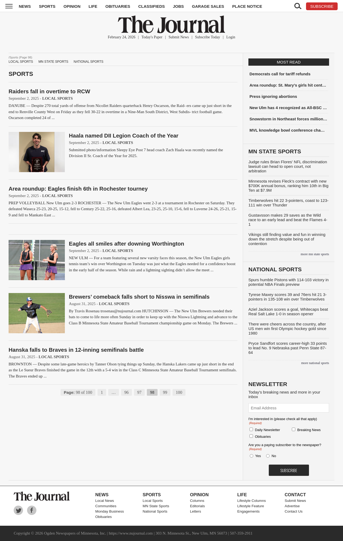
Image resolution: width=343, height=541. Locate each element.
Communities (106, 506)
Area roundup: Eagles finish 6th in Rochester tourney (78, 189)
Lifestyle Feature (250, 506)
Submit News (179, 37)
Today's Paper (151, 37)
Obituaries (117, 6)
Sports (47, 6)
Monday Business (109, 511)
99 (165, 392)
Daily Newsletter (267, 430)
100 (179, 392)
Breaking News (308, 430)
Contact (295, 494)
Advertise (292, 506)
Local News (104, 501)
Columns (197, 501)
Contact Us (294, 511)
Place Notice (247, 6)
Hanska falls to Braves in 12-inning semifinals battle (76, 350)
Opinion (72, 6)
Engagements (248, 511)
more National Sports (315, 363)
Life (93, 6)
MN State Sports (53, 62)
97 (139, 392)
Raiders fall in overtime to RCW (49, 91)
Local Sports (21, 62)
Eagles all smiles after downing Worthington (126, 243)
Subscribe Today (207, 37)
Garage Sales (208, 6)
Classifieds (151, 6)
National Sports (88, 62)
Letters (195, 511)
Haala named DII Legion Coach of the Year (123, 135)
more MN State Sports (315, 254)
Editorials (197, 506)
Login (230, 37)
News (25, 6)
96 (126, 392)
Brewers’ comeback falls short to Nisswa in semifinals (139, 297)
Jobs (178, 6)
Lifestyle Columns (251, 501)
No (274, 456)
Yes (257, 456)
